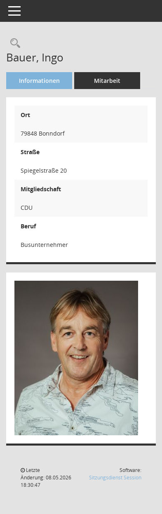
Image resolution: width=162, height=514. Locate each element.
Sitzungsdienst (115, 477)
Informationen (39, 80)
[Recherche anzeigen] (13, 43)
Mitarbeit (107, 80)
